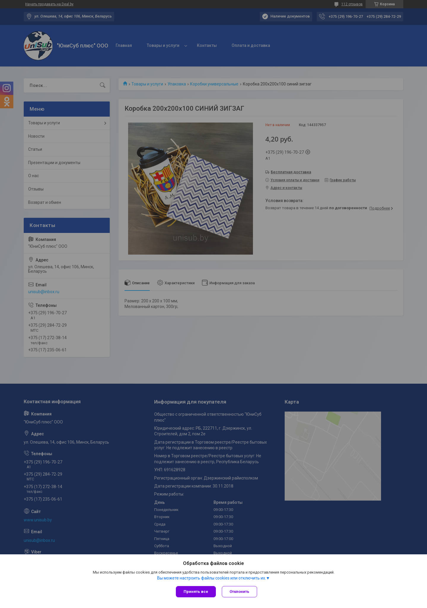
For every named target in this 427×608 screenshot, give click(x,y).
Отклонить (239, 591)
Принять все (196, 591)
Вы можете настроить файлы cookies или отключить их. (211, 578)
